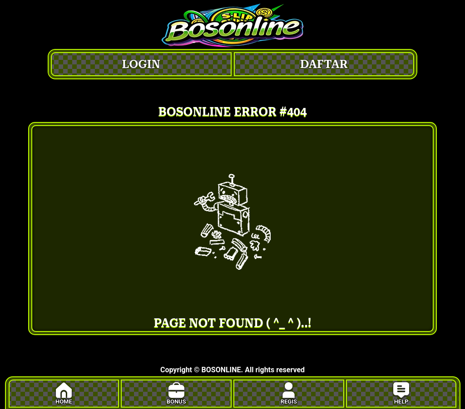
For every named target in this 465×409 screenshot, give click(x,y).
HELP (401, 393)
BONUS (176, 393)
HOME (63, 393)
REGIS (289, 393)
